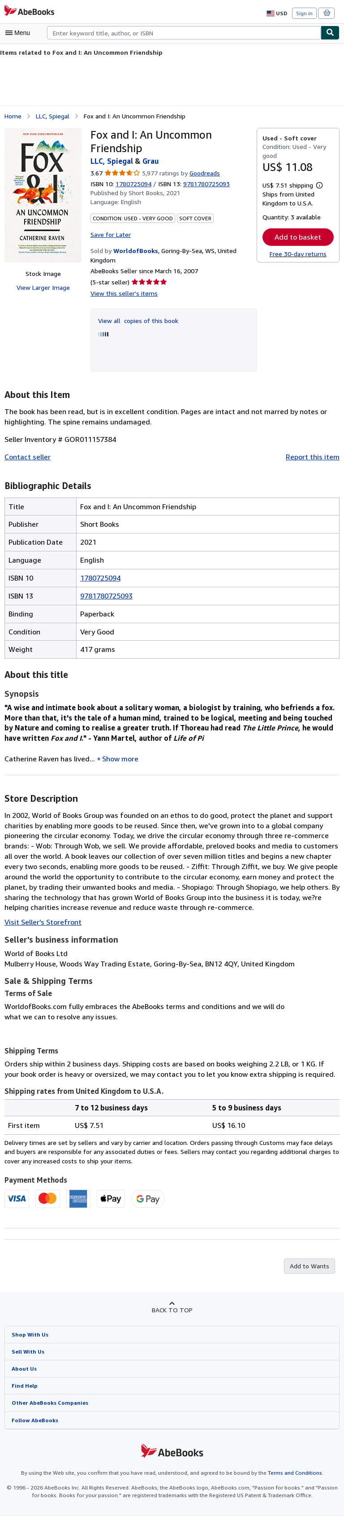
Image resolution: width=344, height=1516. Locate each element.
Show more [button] (120, 758)
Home (12, 115)
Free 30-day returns (298, 253)
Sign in (304, 13)
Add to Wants (310, 1266)
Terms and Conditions (289, 1473)
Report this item (314, 456)
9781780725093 (106, 595)
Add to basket (298, 236)
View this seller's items (121, 292)
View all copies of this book (136, 319)
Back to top (172, 1309)
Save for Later (110, 233)
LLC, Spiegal (53, 115)
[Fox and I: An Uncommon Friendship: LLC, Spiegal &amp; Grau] (43, 194)
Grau (151, 160)
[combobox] (184, 32)
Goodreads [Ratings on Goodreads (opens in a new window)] (204, 172)
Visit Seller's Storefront (40, 922)
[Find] (330, 32)
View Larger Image (43, 287)
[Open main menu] (19, 32)
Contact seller (26, 456)
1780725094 (134, 183)
